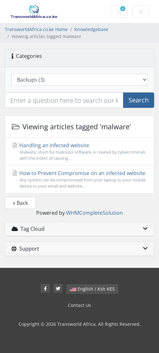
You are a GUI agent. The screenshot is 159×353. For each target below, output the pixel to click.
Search (139, 100)
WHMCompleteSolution (94, 212)
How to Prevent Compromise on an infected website (79, 179)
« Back (20, 202)
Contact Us (79, 305)
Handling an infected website (79, 151)
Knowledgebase (91, 29)
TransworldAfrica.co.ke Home (36, 29)
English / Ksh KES (92, 289)
